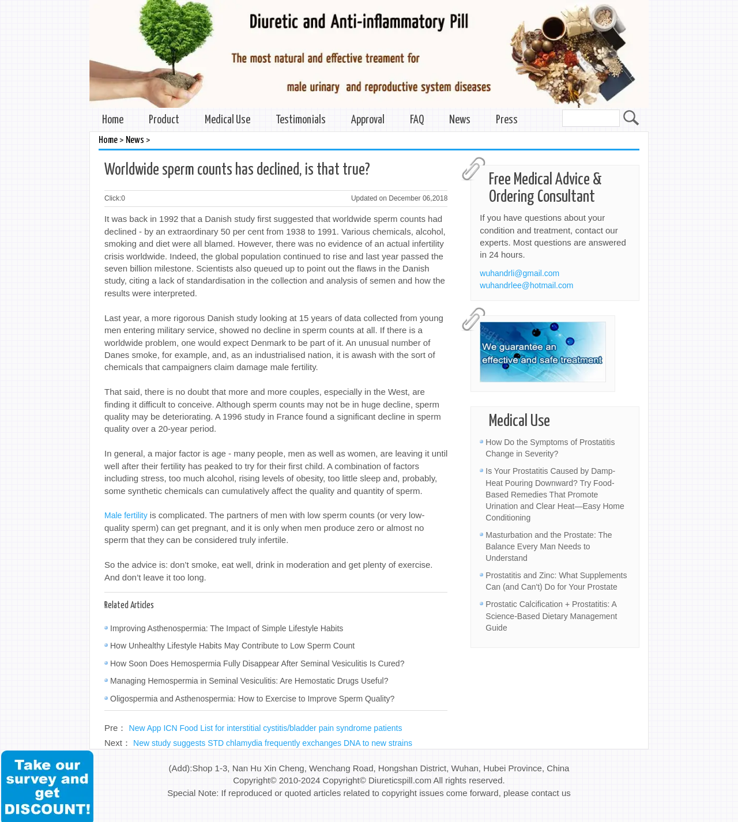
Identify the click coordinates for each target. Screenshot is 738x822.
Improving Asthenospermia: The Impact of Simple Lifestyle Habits (226, 628)
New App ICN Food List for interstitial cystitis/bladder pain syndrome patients (265, 728)
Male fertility (126, 515)
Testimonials (301, 120)
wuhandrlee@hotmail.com (526, 285)
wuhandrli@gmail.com (519, 273)
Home (112, 120)
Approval (368, 120)
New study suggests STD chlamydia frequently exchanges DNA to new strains (272, 743)
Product (164, 120)
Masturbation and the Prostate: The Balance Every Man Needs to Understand (548, 546)
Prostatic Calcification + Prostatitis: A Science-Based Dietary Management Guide (551, 615)
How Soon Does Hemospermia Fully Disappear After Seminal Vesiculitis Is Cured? (257, 663)
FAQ (417, 120)
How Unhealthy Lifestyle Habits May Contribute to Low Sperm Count (232, 645)
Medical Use (227, 120)
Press (507, 120)
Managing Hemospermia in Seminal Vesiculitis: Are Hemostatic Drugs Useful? (249, 680)
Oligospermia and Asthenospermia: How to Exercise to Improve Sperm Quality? (252, 698)
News (459, 120)
